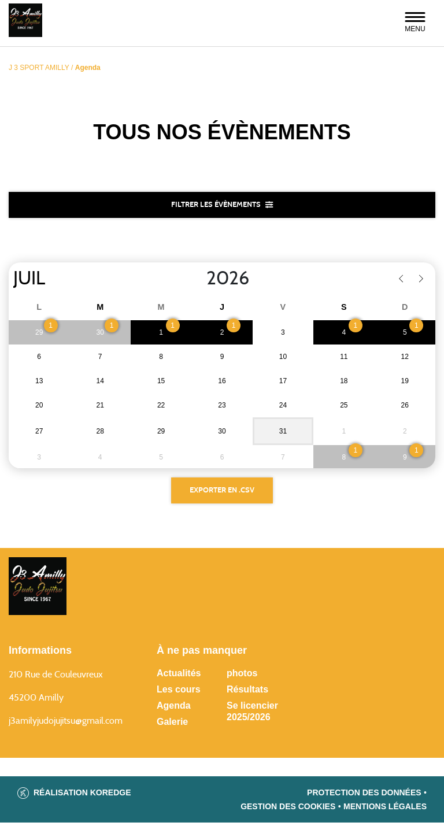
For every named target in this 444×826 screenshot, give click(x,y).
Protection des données (364, 796)
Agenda (174, 709)
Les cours (179, 693)
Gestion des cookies (287, 809)
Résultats (247, 693)
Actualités (179, 676)
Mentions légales (385, 809)
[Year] (197, 280)
